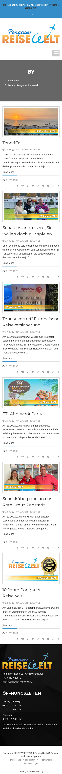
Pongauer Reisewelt (28, 149)
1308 (13, 451)
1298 (13, 366)
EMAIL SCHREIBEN (37, 5)
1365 (13, 542)
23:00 (8, 603)
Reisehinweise (45, 760)
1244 (13, 633)
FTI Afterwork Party (22, 413)
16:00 (8, 511)
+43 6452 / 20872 (16, 5)
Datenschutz (15, 760)
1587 (13, 180)
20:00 (8, 420)
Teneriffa (11, 142)
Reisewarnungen (30, 763)
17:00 (8, 240)
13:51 (8, 149)
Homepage (13, 81)
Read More (8, 172)
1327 (13, 271)
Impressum (30, 760)
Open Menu (56, 53)
